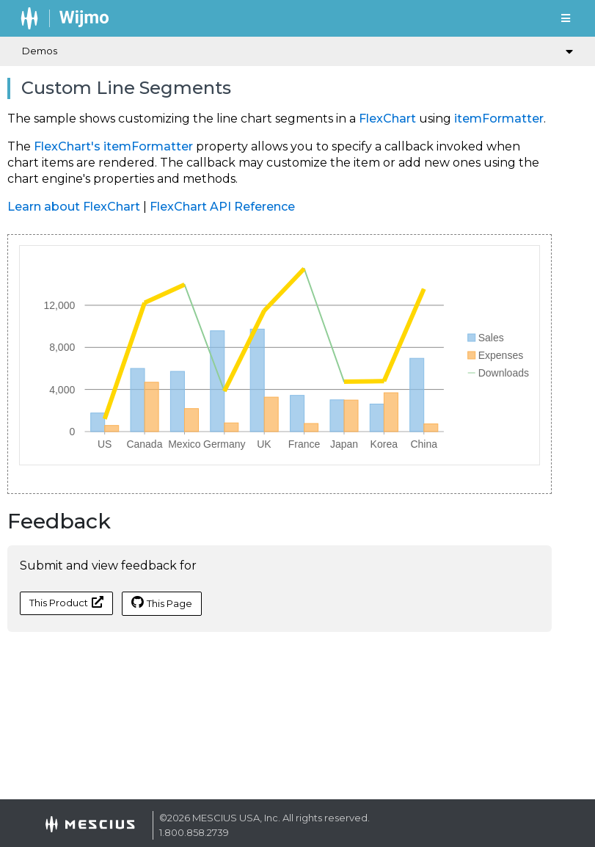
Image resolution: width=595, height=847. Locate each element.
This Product (66, 602)
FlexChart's (67, 146)
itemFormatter (499, 119)
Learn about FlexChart (73, 207)
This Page (161, 602)
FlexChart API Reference (222, 207)
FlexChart (387, 119)
